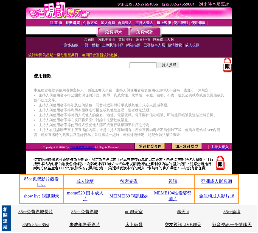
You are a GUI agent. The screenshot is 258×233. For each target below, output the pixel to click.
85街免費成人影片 (82, 147)
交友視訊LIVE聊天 (183, 224)
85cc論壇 (231, 211)
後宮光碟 (129, 181)
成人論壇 (85, 181)
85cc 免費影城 (84, 211)
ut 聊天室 (133, 211)
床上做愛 (134, 224)
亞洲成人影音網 (216, 181)
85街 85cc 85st (36, 224)
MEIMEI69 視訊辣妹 (129, 196)
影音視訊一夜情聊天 (232, 224)
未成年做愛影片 (84, 224)
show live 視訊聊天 (41, 196)
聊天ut (183, 211)
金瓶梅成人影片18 (216, 196)
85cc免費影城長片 (35, 211)
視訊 (173, 181)
